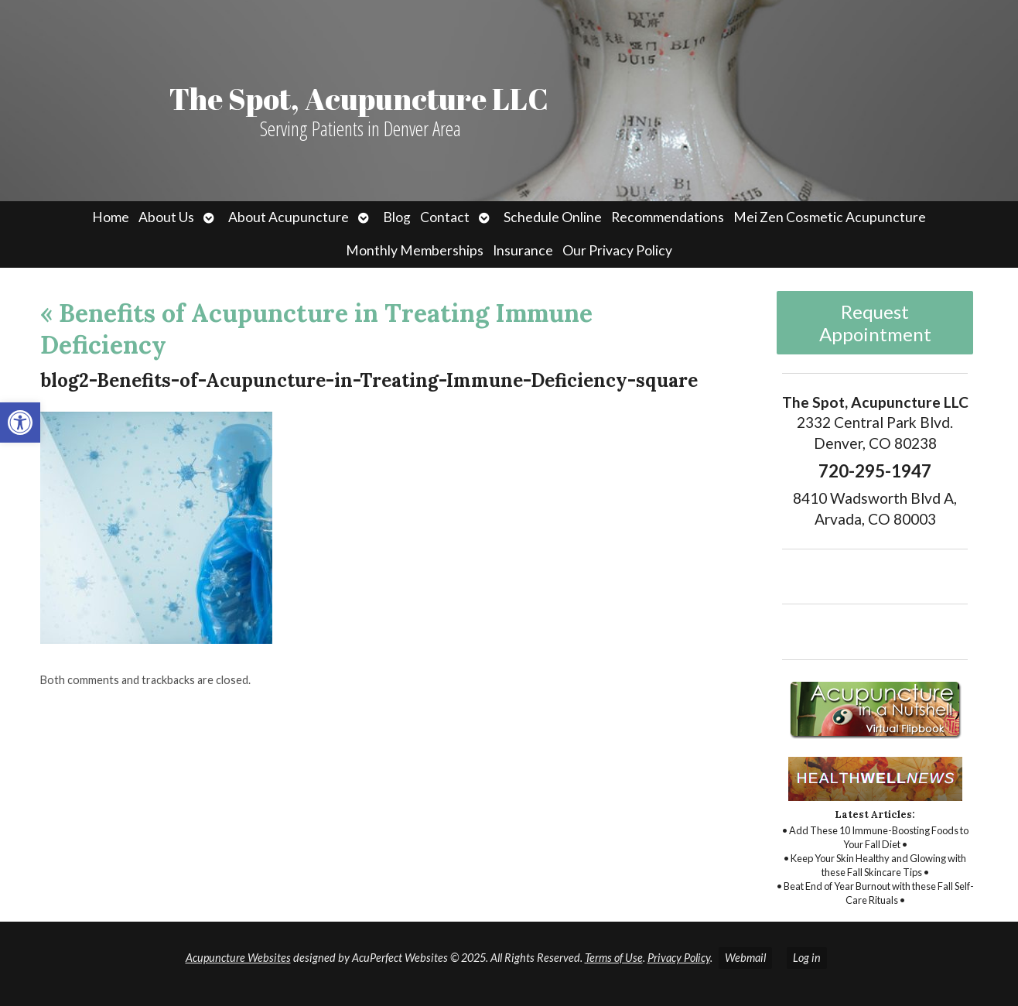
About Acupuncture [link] (288, 217)
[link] (20, 422)
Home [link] (110, 217)
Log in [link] (807, 957)
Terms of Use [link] (614, 957)
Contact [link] (445, 217)
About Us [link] (166, 217)
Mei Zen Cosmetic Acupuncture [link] (829, 217)
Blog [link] (397, 217)
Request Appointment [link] (875, 322)
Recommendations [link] (667, 217)
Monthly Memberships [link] (414, 250)
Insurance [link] (523, 250)
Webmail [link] (745, 957)
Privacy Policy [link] (678, 957)
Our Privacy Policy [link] (617, 250)
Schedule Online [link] (553, 217)
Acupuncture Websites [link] (238, 957)
